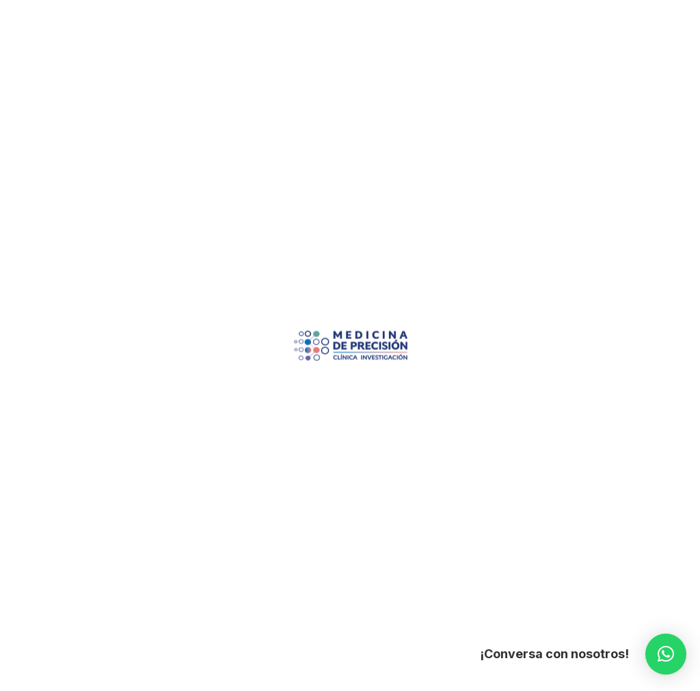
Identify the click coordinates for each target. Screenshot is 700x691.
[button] (665, 654)
